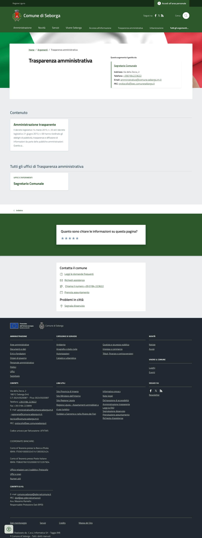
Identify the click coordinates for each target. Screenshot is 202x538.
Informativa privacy (112, 391)
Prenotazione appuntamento (116, 414)
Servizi (55, 28)
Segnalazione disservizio (114, 411)
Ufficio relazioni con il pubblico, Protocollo (29, 469)
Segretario (15, 376)
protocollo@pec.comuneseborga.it (137, 84)
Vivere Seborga (74, 28)
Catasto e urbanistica (66, 358)
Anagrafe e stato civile (66, 349)
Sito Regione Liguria (65, 400)
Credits (62, 523)
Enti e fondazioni (18, 353)
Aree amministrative (19, 344)
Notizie (152, 344)
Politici (13, 367)
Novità (41, 28)
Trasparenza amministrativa (130, 28)
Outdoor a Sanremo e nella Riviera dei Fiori (76, 413)
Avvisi (151, 349)
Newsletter (154, 395)
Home (31, 49)
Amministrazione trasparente (116, 404)
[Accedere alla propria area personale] (171, 3)
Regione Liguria (19, 3)
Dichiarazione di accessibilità (116, 400)
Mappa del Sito (86, 523)
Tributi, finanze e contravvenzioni (118, 353)
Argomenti (43, 49)
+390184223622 (132, 76)
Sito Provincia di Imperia (67, 391)
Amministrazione (22, 28)
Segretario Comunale (125, 66)
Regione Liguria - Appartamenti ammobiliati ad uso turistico (77, 407)
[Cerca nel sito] (184, 15)
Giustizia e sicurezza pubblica (116, 344)
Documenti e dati (18, 349)
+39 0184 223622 (27, 401)
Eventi (152, 372)
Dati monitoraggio (18, 523)
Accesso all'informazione (100, 28)
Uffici (12, 371)
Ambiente (61, 344)
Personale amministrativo (22, 362)
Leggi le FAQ (108, 407)
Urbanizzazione (156, 28)
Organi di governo (18, 358)
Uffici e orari (15, 474)
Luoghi (152, 368)
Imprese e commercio (112, 349)
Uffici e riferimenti (23, 177)
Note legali (108, 396)
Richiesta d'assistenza (113, 418)
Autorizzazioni (62, 353)
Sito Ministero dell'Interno (68, 396)
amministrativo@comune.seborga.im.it (140, 80)
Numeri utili (15, 478)
